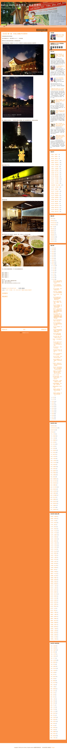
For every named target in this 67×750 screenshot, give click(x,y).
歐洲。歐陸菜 (53, 489)
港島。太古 (53, 711)
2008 (53, 415)
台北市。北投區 (54, 538)
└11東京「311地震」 (55, 166)
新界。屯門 (53, 690)
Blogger (53, 747)
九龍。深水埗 (53, 668)
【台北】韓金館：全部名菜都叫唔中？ (57, 289)
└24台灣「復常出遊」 (55, 205)
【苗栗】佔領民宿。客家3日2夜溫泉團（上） (57, 394)
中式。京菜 (53, 433)
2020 (53, 258)
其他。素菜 (53, 476)
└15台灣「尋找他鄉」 (55, 176)
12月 (54, 265)
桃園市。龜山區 (54, 620)
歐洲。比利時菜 (54, 491)
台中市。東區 (53, 524)
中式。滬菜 (53, 448)
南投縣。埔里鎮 (54, 518)
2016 (53, 401)
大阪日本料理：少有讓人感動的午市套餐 (57, 381)
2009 (53, 413)
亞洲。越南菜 (53, 470)
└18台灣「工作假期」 (55, 183)
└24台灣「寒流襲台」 (55, 203)
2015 (53, 403)
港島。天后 (53, 709)
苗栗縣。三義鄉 (54, 628)
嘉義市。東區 (53, 569)
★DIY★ (52, 218)
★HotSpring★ (53, 222)
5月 (54, 277)
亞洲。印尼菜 (53, 456)
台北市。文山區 (54, 549)
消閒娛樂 (52, 234)
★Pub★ (52, 431)
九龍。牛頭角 (53, 670)
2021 (53, 256)
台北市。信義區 (54, 534)
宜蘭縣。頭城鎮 (54, 581)
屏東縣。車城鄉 (54, 583)
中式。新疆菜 (53, 440)
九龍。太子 (53, 658)
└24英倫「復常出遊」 (55, 207)
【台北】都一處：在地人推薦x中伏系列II (57, 337)
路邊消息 (52, 241)
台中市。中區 (53, 520)
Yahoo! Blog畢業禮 (59, 77)
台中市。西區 (53, 526)
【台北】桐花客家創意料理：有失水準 (57, 320)
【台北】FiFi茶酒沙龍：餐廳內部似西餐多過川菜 (57, 324)
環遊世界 (52, 239)
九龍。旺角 (53, 664)
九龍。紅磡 (53, 672)
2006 (53, 418)
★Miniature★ (53, 224)
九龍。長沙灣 (53, 682)
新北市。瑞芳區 (54, 602)
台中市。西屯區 (54, 528)
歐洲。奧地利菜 (54, 482)
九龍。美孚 (53, 674)
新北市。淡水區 (54, 598)
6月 (54, 275)
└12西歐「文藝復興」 (55, 168)
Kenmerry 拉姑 (61, 34)
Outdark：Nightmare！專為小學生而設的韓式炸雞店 (57, 364)
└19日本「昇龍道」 (54, 189)
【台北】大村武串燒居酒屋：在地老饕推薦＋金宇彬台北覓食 (57, 368)
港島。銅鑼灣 (53, 731)
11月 (54, 267)
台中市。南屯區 (54, 522)
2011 (53, 410)
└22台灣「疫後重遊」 (55, 195)
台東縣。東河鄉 (54, 563)
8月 (54, 272)
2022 (53, 255)
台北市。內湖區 (54, 536)
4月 (54, 279)
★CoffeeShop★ (54, 427)
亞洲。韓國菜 (53, 472)
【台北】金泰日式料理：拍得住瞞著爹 (57, 334)
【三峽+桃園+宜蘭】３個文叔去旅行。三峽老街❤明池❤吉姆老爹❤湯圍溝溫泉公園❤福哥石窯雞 (57, 316)
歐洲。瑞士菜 (53, 497)
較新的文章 (4, 329)
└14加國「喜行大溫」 (55, 172)
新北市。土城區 (54, 587)
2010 (53, 411)
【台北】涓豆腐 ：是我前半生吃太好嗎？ (57, 357)
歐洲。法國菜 (53, 493)
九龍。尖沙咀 (53, 660)
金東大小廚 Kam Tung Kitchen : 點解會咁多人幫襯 (60, 111)
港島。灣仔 (53, 715)
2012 (53, 408)
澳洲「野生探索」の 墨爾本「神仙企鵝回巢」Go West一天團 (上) (60, 56)
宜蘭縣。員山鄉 (54, 575)
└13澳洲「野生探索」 (55, 170)
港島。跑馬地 (53, 727)
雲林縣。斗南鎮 (54, 638)
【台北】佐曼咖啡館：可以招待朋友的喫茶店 (57, 285)
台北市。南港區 (54, 541)
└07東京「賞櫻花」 (54, 156)
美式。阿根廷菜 (54, 509)
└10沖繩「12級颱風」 (55, 164)
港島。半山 (53, 705)
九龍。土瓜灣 (53, 654)
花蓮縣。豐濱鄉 (54, 626)
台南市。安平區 (54, 559)
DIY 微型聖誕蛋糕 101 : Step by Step (60, 67)
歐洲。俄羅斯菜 (54, 478)
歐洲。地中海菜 (54, 480)
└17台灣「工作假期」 (55, 181)
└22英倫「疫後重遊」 (55, 197)
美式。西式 (53, 507)
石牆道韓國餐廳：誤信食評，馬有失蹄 (57, 384)
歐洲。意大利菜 (54, 487)
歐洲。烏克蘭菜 (54, 495)
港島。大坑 (53, 707)
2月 (54, 399)
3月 (54, 397)
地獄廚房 (52, 230)
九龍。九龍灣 (53, 650)
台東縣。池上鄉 (54, 565)
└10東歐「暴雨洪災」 (55, 162)
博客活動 (52, 228)
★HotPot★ (53, 429)
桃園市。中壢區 (54, 612)
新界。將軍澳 (53, 688)
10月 (54, 268)
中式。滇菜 (53, 446)
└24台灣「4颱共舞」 (55, 201)
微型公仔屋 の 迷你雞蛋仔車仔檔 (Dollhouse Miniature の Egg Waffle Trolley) (60, 137)
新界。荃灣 (53, 694)
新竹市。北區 (53, 608)
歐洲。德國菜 (53, 484)
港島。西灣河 (53, 721)
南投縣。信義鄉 (54, 516)
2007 (53, 417)
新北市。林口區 (54, 594)
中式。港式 (53, 444)
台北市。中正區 (54, 532)
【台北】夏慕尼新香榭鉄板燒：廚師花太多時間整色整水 (57, 330)
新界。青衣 (53, 696)
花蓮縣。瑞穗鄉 (54, 622)
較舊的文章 (43, 329)
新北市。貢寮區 (54, 604)
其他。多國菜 (53, 474)
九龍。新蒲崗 (53, 662)
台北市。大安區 (54, 547)
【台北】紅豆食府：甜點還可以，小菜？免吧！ (57, 350)
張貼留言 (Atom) (26, 332)
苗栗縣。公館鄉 (54, 630)
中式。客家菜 (53, 436)
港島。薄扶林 (53, 719)
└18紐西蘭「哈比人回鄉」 (56, 185)
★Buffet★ (53, 425)
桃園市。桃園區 (54, 618)
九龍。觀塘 (53, 680)
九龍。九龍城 (53, 645)
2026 (53, 248)
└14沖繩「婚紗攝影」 (55, 174)
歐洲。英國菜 (53, 499)
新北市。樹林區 (54, 596)
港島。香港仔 (53, 733)
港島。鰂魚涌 (53, 735)
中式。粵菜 (53, 452)
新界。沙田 (53, 692)
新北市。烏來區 (54, 600)
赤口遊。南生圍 (56, 374)
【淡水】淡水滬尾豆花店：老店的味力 (57, 354)
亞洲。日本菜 (53, 462)
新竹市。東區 (53, 610)
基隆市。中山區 (54, 573)
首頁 (4, 26)
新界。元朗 (53, 684)
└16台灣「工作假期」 (55, 178)
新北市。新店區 (54, 589)
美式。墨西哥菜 (54, 503)
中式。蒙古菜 (53, 454)
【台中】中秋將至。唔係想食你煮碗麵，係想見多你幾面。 (57, 306)
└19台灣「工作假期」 (55, 187)
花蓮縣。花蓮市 (54, 624)
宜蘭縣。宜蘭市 (54, 577)
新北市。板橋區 (54, 591)
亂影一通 (52, 226)
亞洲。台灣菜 (53, 460)
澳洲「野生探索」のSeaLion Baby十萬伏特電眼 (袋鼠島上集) (60, 124)
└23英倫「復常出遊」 (55, 199)
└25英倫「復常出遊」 (55, 211)
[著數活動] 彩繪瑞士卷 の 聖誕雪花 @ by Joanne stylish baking (57, 89)
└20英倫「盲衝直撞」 (55, 193)
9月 (54, 270)
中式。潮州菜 (53, 450)
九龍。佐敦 (53, 652)
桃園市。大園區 (54, 614)
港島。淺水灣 (53, 713)
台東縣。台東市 (54, 561)
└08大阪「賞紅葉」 (54, 158)
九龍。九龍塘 (53, 647)
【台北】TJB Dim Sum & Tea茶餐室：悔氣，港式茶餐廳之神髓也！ (57, 343)
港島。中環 (53, 701)
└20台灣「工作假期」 (55, 191)
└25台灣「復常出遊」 (55, 209)
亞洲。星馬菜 (53, 464)
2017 (53, 263)
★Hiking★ (53, 220)
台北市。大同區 (54, 545)
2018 (53, 262)
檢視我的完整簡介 (59, 36)
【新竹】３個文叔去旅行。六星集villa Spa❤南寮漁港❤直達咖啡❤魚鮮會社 (57, 310)
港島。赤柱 (53, 725)
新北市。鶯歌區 (54, 606)
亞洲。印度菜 (53, 458)
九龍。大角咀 (53, 656)
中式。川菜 (53, 438)
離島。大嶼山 (53, 737)
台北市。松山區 (54, 551)
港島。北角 (53, 703)
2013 (53, 406)
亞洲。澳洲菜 (53, 468)
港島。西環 (53, 723)
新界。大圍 (53, 686)
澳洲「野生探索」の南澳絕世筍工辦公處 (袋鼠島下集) (60, 100)
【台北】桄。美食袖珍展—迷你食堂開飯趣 (57, 292)
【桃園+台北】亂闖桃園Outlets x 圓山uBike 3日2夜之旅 (57, 372)
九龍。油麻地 (53, 666)
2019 (53, 260)
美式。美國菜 (53, 505)
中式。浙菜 (53, 442)
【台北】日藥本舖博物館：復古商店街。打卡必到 (57, 282)
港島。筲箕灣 (53, 717)
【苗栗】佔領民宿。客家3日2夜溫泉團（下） (57, 390)
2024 (53, 251)
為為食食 (52, 236)
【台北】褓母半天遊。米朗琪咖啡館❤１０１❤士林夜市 (57, 298)
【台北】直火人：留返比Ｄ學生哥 (57, 347)
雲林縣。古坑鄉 (54, 636)
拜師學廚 (52, 232)
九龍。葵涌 (53, 678)
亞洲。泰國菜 (53, 466)
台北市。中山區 (54, 530)
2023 (53, 253)
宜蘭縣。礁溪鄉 (54, 579)
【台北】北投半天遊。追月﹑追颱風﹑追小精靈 (57, 302)
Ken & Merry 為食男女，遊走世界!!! (21, 5)
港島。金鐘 (53, 729)
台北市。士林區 (54, 543)
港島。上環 (53, 698)
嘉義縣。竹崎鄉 (54, 571)
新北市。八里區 (54, 585)
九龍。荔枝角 (53, 676)
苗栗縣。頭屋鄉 (54, 634)
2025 (53, 249)
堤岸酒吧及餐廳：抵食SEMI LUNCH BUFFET (57, 377)
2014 (53, 404)
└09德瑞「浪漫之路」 (55, 160)
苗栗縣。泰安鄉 (54, 632)
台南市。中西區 (54, 555)
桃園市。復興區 (54, 616)
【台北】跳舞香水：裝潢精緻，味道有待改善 (57, 360)
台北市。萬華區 (54, 553)
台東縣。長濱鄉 (54, 567)
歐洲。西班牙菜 (54, 501)
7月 (54, 274)
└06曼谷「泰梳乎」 (54, 154)
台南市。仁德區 (54, 557)
